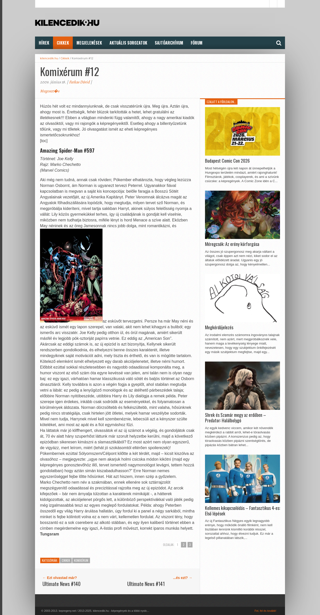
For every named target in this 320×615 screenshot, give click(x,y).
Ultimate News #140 (61, 584)
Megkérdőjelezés (219, 327)
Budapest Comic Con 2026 (227, 161)
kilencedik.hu (49, 58)
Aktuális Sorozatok (128, 43)
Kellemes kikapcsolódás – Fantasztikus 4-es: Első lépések (242, 510)
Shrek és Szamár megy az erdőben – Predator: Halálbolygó (235, 417)
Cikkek (63, 43)
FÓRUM (196, 43)
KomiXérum (81, 560)
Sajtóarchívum (169, 43)
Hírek (44, 43)
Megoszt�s (49, 91)
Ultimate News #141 (146, 584)
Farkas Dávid (79, 82)
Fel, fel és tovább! (265, 610)
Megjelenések (89, 43)
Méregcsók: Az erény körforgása (232, 244)
